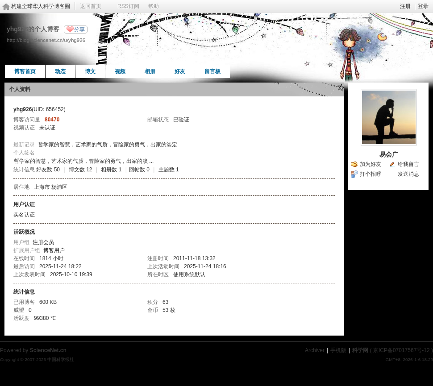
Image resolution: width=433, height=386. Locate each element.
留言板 (212, 71)
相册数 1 (111, 169)
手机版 (338, 350)
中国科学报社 (60, 359)
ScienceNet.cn (48, 350)
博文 (90, 71)
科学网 (360, 350)
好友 (180, 71)
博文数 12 (80, 169)
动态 (60, 71)
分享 (79, 29)
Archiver (315, 350)
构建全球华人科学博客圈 (40, 6)
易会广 (388, 154)
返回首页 (90, 6)
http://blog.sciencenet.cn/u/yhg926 (46, 40)
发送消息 (408, 174)
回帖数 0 (139, 169)
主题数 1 (168, 169)
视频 (120, 71)
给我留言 (408, 164)
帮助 (153, 6)
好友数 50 (48, 169)
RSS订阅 (128, 6)
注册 (405, 6)
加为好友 (370, 164)
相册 (150, 71)
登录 (423, 6)
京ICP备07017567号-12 (401, 350)
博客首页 (25, 71)
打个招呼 (370, 174)
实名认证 (24, 215)
